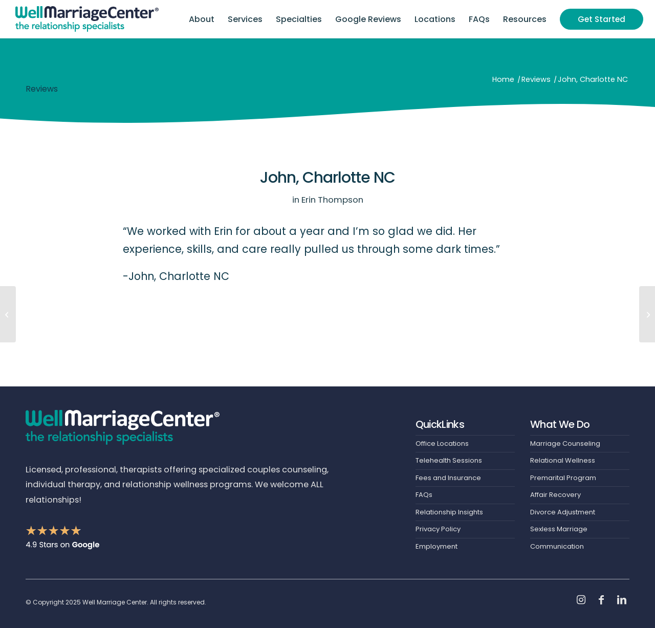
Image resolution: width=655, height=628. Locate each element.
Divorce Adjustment (562, 512)
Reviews (42, 89)
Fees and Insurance (448, 478)
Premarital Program (563, 478)
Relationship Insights (449, 512)
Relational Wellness (562, 460)
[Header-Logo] (87, 19)
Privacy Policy (438, 529)
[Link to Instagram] (580, 600)
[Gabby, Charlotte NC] (647, 314)
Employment (436, 546)
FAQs (424, 495)
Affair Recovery (555, 495)
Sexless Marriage (558, 529)
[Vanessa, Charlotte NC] (8, 314)
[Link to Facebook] (601, 600)
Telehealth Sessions (449, 460)
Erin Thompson (332, 199)
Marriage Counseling (565, 443)
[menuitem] (201, 19)
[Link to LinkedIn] (621, 600)
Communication (557, 546)
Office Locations (442, 443)
